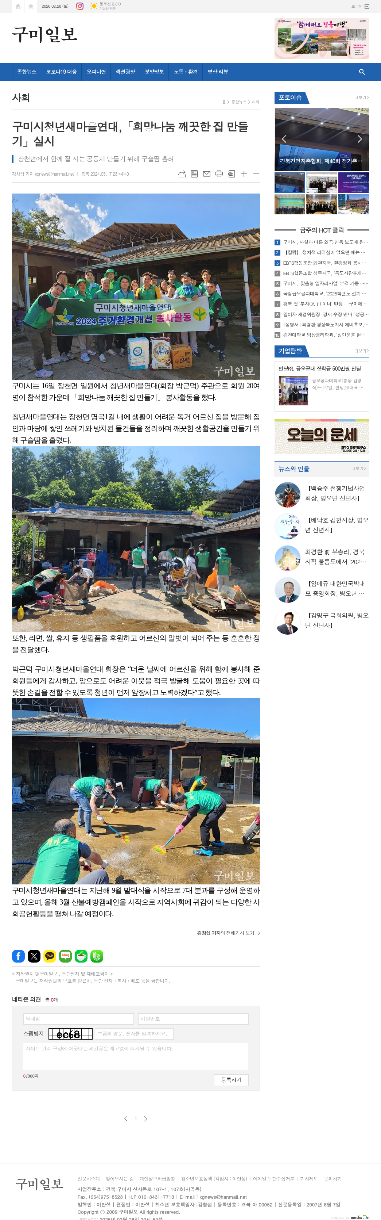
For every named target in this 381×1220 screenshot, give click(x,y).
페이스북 (18, 956)
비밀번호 (150, 1018)
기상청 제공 (108, 8)
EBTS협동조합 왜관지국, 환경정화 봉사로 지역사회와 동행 (326, 263)
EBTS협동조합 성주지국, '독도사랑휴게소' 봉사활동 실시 (326, 273)
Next (360, 139)
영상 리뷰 (217, 71)
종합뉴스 (26, 71)
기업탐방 (290, 351)
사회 (256, 101)
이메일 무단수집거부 (274, 1179)
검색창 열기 (362, 72)
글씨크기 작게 (256, 173)
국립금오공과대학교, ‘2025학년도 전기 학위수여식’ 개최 (326, 293)
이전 (126, 1118)
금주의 (322, 230)
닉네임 (33, 1018)
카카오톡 (49, 956)
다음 (145, 1118)
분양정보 (154, 71)
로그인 (356, 6)
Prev (284, 139)
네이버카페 (81, 956)
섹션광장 (125, 71)
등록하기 (231, 1079)
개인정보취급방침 (157, 1179)
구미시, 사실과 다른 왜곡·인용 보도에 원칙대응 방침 (326, 242)
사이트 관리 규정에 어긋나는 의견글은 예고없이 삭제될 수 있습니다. (99, 1048)
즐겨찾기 (31, 6)
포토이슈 (290, 97)
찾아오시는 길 (120, 1179)
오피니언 (96, 71)
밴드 (96, 956)
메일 (206, 173)
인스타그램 (79, 6)
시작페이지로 (18, 6)
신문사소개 (89, 1179)
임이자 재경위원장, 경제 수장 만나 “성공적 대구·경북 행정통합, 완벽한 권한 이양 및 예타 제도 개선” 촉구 (326, 314)
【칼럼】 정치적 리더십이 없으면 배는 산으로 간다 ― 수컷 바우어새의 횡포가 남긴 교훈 (326, 252)
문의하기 (333, 1179)
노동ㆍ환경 (186, 71)
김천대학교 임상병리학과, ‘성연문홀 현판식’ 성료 (326, 335)
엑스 (34, 956)
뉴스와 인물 (294, 468)
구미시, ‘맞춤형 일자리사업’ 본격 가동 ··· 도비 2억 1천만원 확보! (326, 283)
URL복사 (182, 173)
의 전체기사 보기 (225, 932)
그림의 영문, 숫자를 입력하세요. (132, 1033)
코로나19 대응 (61, 71)
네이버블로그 (65, 956)
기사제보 (309, 1179)
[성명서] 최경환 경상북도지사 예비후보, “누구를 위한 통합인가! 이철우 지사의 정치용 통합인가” (326, 324)
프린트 (219, 173)
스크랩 (231, 173)
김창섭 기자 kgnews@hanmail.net (43, 174)
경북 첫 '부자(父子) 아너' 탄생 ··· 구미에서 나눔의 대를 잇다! (326, 304)
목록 (194, 173)
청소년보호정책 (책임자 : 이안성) (214, 1179)
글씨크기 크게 (244, 173)
